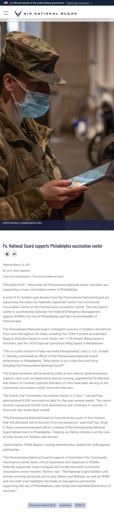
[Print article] (7, 254)
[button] (80, 3)
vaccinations (65, 505)
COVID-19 (79, 505)
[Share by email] (14, 254)
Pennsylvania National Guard (42, 505)
